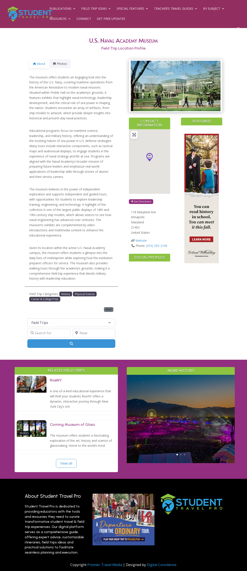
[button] (137, 86)
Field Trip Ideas (94, 9)
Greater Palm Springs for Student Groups (181, 407)
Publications (60, 9)
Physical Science (85, 294)
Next (108, 309)
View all (66, 463)
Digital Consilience (161, 564)
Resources (58, 19)
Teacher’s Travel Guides (173, 9)
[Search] (71, 343)
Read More (181, 442)
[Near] (93, 333)
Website (141, 240)
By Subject (211, 9)
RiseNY (56, 380)
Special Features (130, 9)
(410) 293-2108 (156, 246)
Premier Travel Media (104, 564)
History (65, 294)
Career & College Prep (44, 299)
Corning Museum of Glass (72, 424)
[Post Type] (71, 322)
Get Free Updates (111, 19)
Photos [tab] (62, 64)
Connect (84, 19)
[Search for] (48, 333)
